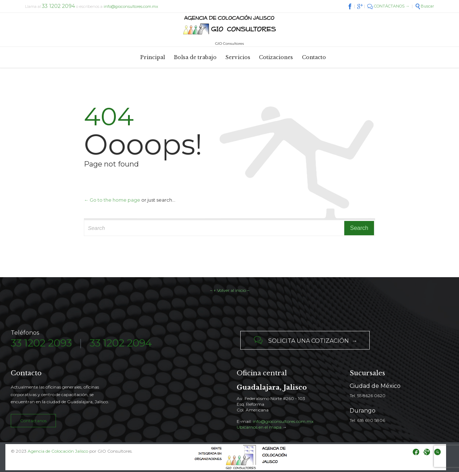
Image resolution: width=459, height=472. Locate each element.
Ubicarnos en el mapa (259, 427)
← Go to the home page (112, 200)
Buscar (424, 6)
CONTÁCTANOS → (388, 6)
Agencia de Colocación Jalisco (58, 451)
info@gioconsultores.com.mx (131, 6)
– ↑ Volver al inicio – (229, 290)
